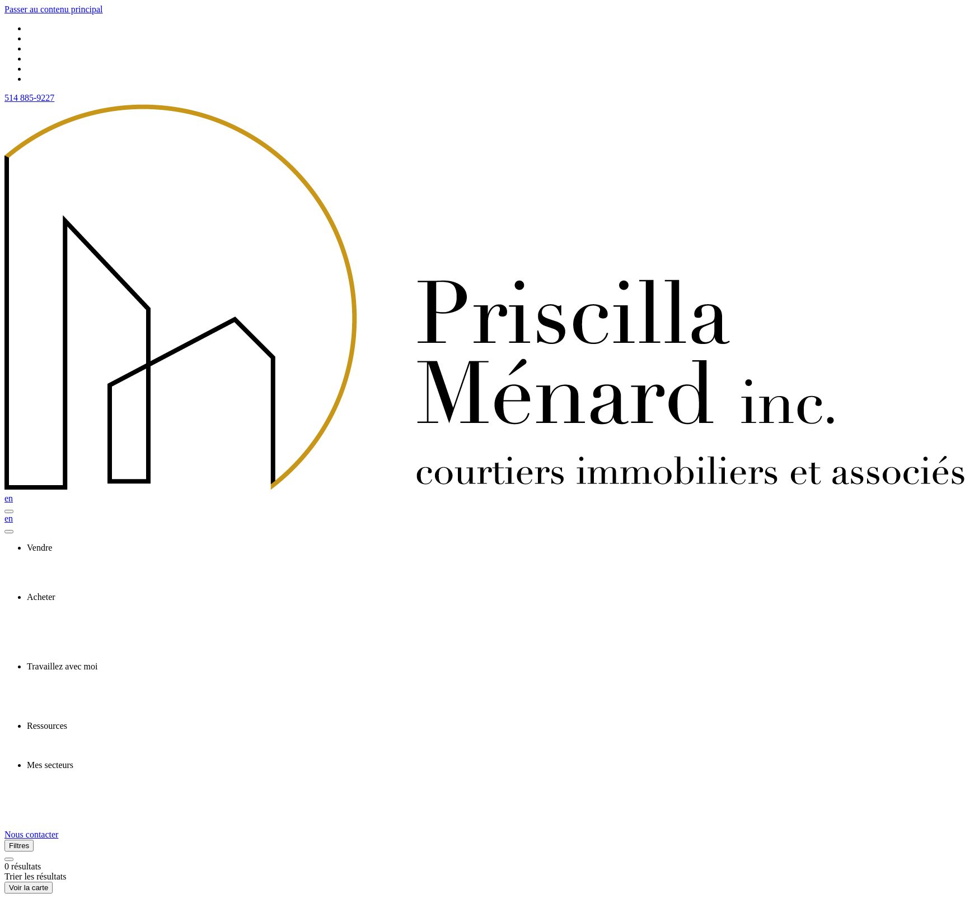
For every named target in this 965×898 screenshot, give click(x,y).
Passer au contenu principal (53, 9)
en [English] (8, 498)
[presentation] (494, 548)
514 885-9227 (29, 98)
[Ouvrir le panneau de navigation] (8, 511)
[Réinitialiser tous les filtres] (8, 859)
